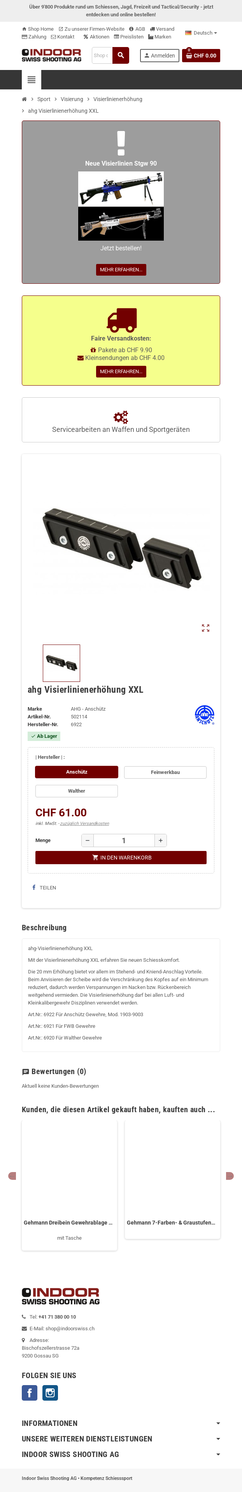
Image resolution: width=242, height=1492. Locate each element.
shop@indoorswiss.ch (70, 1328)
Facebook (29, 1393)
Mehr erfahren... (121, 270)
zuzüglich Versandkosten (84, 823)
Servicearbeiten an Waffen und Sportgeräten (121, 422)
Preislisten (129, 37)
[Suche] (110, 55)
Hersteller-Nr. (43, 724)
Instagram (50, 1393)
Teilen (44, 888)
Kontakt (62, 37)
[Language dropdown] (201, 33)
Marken (159, 37)
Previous (12, 1176)
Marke (35, 709)
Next (230, 1176)
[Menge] (124, 840)
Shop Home (38, 29)
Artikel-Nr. (39, 717)
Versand (162, 29)
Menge (43, 840)
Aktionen (96, 37)
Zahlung (34, 37)
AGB (137, 29)
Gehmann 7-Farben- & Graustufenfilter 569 (172, 1222)
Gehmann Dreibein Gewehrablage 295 (69, 1222)
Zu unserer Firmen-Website (91, 29)
